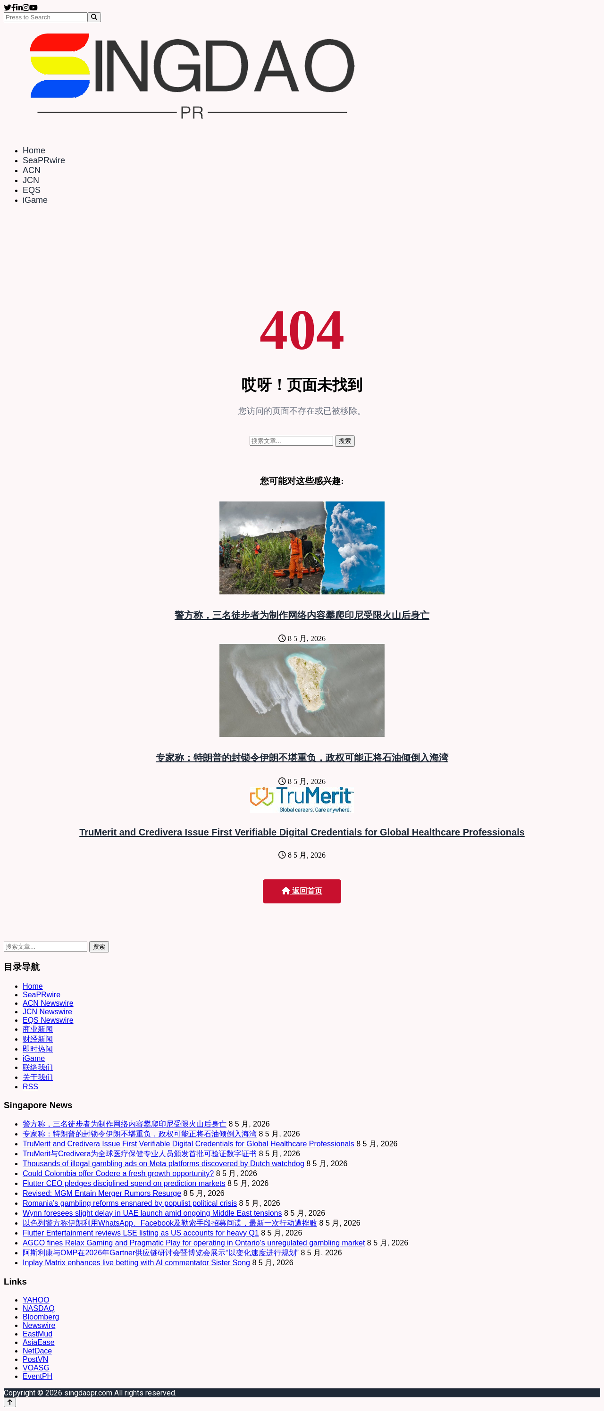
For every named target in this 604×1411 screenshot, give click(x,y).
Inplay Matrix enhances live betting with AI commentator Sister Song (136, 1263)
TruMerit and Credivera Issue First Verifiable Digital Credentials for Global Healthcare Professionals (302, 832)
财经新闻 (38, 1039)
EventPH (37, 1376)
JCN (31, 180)
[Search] (94, 17)
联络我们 (38, 1067)
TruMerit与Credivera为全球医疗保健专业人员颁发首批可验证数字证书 (140, 1154)
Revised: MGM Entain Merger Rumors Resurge (102, 1193)
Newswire (39, 1325)
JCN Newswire (47, 1012)
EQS (32, 190)
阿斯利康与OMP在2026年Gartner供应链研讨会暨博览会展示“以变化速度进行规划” (161, 1253)
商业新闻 (38, 1029)
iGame (35, 200)
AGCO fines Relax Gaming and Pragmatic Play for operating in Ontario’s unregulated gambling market (194, 1243)
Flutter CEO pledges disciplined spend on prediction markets (124, 1183)
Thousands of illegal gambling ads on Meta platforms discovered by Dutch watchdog (163, 1164)
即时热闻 (38, 1049)
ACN (32, 170)
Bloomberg (41, 1317)
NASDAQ (39, 1308)
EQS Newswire (48, 1020)
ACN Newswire (48, 1003)
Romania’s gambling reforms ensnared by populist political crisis (130, 1203)
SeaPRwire (44, 160)
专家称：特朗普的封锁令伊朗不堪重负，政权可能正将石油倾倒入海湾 (302, 757)
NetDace (37, 1351)
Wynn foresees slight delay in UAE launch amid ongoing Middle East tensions (152, 1213)
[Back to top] (10, 1402)
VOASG (36, 1368)
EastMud (37, 1334)
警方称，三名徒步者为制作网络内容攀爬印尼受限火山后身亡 (302, 615)
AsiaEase (39, 1342)
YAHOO (36, 1300)
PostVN (35, 1359)
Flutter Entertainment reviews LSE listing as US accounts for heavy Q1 (141, 1233)
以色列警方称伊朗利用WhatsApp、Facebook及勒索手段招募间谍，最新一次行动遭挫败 (170, 1223)
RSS (30, 1087)
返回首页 (302, 891)
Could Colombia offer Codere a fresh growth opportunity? (118, 1173)
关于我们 (38, 1077)
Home (34, 150)
